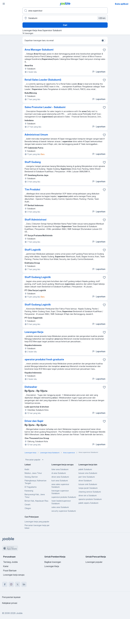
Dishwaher (31, 386)
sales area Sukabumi (60, 507)
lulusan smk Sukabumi (88, 484)
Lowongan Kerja (34, 332)
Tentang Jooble (10, 562)
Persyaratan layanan (11, 597)
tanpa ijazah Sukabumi (88, 488)
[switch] (103, 40)
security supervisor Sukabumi (63, 511)
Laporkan (98, 71)
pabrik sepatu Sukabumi (88, 503)
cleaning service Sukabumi (90, 492)
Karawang (29, 491)
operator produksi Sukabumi (90, 499)
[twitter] (17, 584)
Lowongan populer (94, 562)
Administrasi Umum (36, 134)
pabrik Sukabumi (85, 469)
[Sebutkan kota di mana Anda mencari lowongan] (65, 18)
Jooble (19, 613)
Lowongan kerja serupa (13, 574)
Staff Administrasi (35, 219)
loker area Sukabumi (59, 469)
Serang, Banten (31, 477)
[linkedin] (24, 584)
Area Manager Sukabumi (39, 49)
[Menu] (3, 3)
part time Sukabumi (87, 477)
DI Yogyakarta (30, 487)
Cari (65, 25)
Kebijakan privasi (9, 603)
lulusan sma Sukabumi (88, 473)
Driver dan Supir (34, 421)
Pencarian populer (34, 459)
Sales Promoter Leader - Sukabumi (45, 107)
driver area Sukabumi (60, 477)
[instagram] (11, 584)
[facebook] (4, 584)
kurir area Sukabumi (59, 480)
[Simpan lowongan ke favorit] (104, 50)
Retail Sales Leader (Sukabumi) (43, 79)
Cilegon (28, 508)
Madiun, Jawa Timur (33, 473)
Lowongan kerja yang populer (37, 521)
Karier (6, 566)
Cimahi (27, 504)
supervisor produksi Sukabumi (63, 497)
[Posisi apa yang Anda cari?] (65, 10)
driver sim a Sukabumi (88, 495)
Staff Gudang (33, 162)
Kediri (27, 469)
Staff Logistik (33, 249)
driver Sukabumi (85, 480)
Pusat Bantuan (9, 570)
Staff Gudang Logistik (38, 277)
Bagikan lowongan (52, 562)
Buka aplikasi (121, 4)
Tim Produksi (32, 189)
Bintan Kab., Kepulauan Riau (36, 501)
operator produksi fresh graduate (44, 359)
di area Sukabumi (58, 473)
